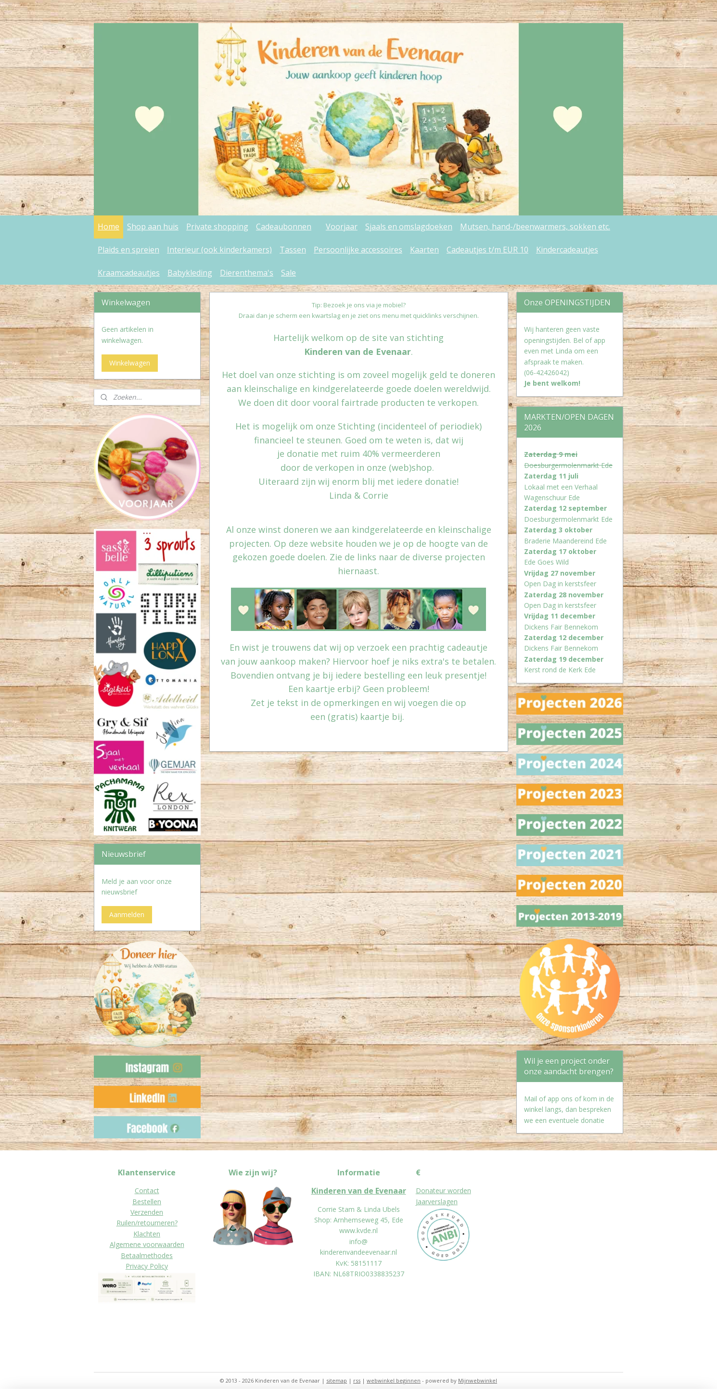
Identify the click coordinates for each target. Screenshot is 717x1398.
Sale (288, 272)
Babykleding (189, 272)
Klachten (146, 1233)
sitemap (336, 1380)
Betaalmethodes (147, 1255)
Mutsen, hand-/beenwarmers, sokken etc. (535, 226)
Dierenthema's (246, 272)
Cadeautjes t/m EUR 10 (487, 249)
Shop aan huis (153, 226)
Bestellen (146, 1201)
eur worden (453, 1190)
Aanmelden (126, 914)
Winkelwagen (129, 362)
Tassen (293, 249)
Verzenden (146, 1212)
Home (108, 226)
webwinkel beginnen (394, 1380)
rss (356, 1380)
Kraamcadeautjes (129, 272)
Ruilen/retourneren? (147, 1222)
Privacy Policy (147, 1266)
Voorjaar (342, 226)
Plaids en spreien (128, 249)
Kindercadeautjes (567, 249)
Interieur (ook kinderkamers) (219, 249)
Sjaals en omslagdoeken (408, 226)
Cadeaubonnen (283, 226)
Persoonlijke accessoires (358, 249)
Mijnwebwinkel (477, 1380)
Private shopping (217, 226)
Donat (425, 1190)
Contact (147, 1190)
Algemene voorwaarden (147, 1244)
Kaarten (424, 249)
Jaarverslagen (437, 1201)
